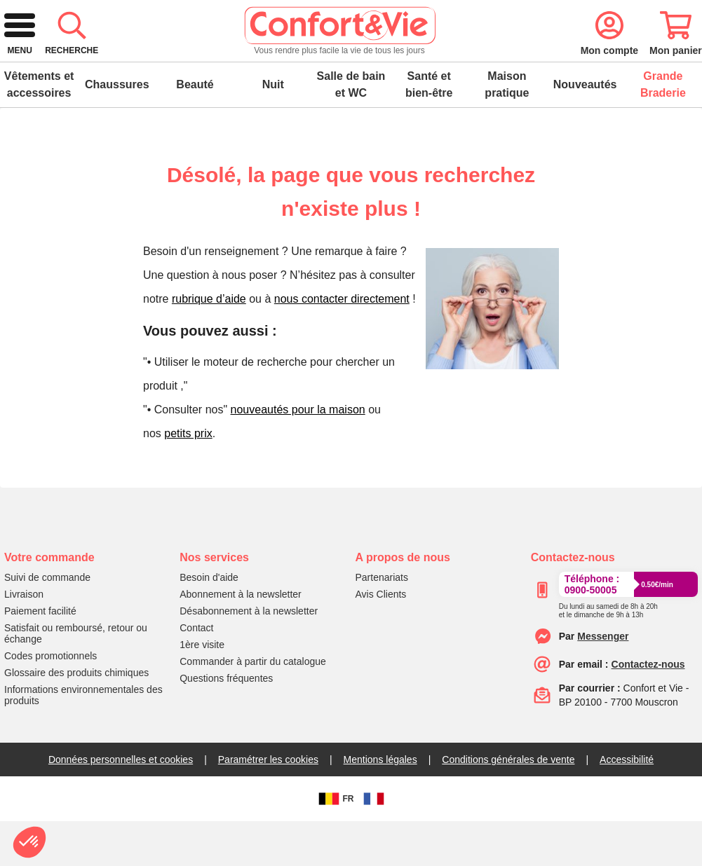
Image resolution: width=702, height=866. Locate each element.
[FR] (374, 844)
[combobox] (349, 64)
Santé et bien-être (429, 129)
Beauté (194, 129)
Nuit (273, 129)
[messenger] (602, 681)
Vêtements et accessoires (39, 129)
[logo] (102, 64)
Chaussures (117, 129)
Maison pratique (507, 129)
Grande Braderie (663, 129)
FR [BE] (334, 844)
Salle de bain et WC (351, 129)
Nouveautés (585, 129)
